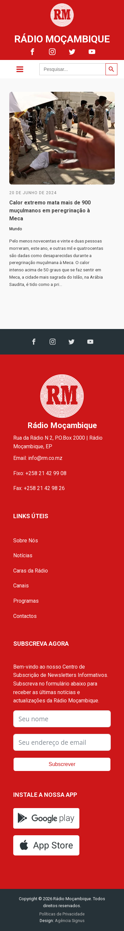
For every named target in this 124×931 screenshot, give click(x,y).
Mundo (15, 229)
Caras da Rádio (30, 571)
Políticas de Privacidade (62, 913)
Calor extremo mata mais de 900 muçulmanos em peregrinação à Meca (50, 210)
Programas (26, 601)
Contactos (25, 616)
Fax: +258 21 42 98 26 (39, 488)
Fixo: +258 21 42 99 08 (39, 473)
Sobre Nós (25, 540)
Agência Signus (69, 920)
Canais (21, 585)
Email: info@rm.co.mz (37, 458)
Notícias (22, 555)
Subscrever (62, 764)
